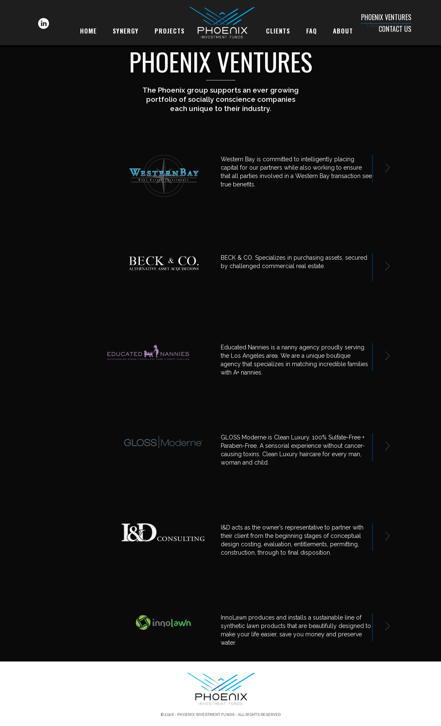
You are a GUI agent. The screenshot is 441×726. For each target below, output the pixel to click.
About (343, 30)
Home (88, 30)
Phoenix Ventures (386, 17)
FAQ (311, 30)
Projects (170, 30)
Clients (278, 30)
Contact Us (395, 29)
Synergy (126, 30)
